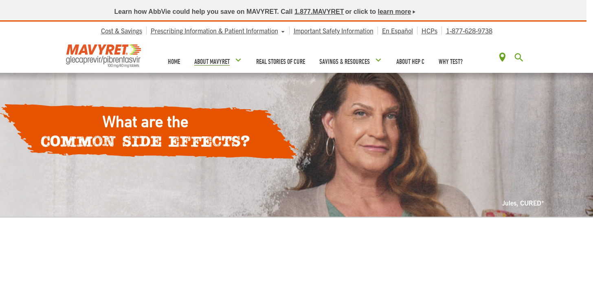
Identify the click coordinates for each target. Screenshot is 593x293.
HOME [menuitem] (174, 61)
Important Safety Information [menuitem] (333, 30)
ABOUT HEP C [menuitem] (410, 61)
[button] (519, 58)
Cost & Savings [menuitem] (121, 30)
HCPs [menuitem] (429, 30)
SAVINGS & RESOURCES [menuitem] (344, 61)
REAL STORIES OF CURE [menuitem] (280, 61)
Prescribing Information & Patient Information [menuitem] (214, 30)
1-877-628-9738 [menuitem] (469, 30)
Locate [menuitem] (502, 57)
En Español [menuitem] (397, 30)
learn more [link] (394, 11)
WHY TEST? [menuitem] (451, 61)
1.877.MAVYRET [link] (319, 11)
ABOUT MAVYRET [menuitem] (212, 61)
